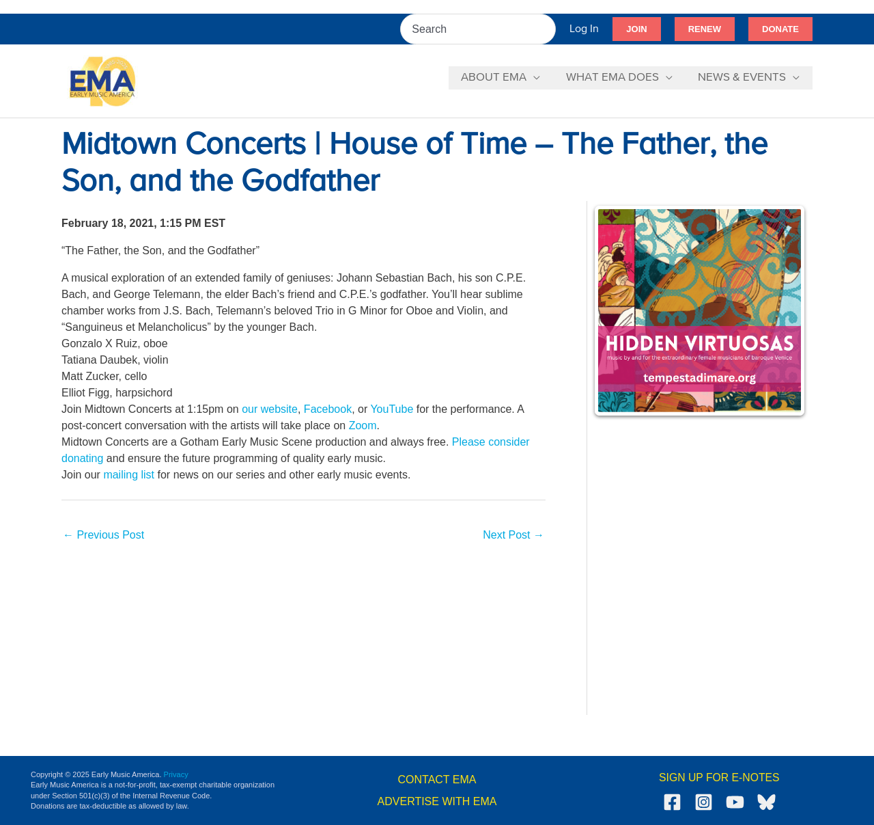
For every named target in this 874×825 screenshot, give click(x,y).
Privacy (176, 774)
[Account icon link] (584, 29)
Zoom (363, 425)
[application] (539, 78)
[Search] (546, 29)
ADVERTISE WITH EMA (437, 801)
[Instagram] (703, 802)
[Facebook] (672, 802)
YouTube (391, 409)
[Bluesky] (766, 802)
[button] (636, 29)
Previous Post (103, 535)
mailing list (128, 475)
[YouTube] (735, 802)
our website (270, 409)
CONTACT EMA (437, 779)
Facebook (328, 409)
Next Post (513, 535)
